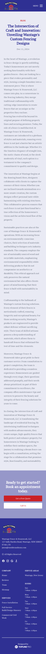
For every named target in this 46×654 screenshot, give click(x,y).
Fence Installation (10, 602)
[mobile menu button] (41, 6)
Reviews (5, 580)
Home (4, 575)
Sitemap (5, 589)
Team (4, 585)
